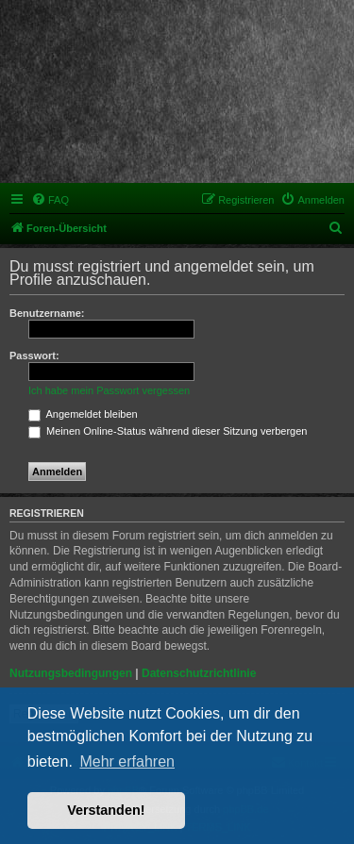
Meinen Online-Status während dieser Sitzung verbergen (167, 431)
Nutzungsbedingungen (70, 673)
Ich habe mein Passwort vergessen (109, 390)
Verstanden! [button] (105, 810)
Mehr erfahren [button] (127, 761)
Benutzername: (46, 313)
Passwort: (34, 355)
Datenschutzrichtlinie (199, 673)
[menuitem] (50, 200)
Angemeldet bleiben (83, 414)
